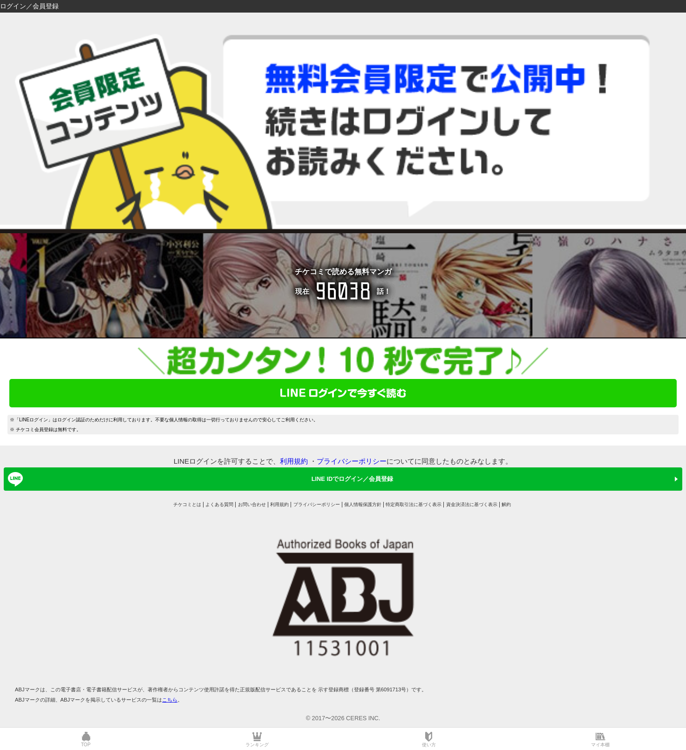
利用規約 (294, 461)
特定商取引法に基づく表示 (413, 504)
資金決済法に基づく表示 (471, 504)
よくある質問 (219, 504)
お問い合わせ (252, 504)
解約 (506, 504)
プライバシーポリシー (352, 461)
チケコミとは (187, 504)
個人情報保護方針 (362, 504)
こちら (169, 700)
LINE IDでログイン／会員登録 (199, 479)
